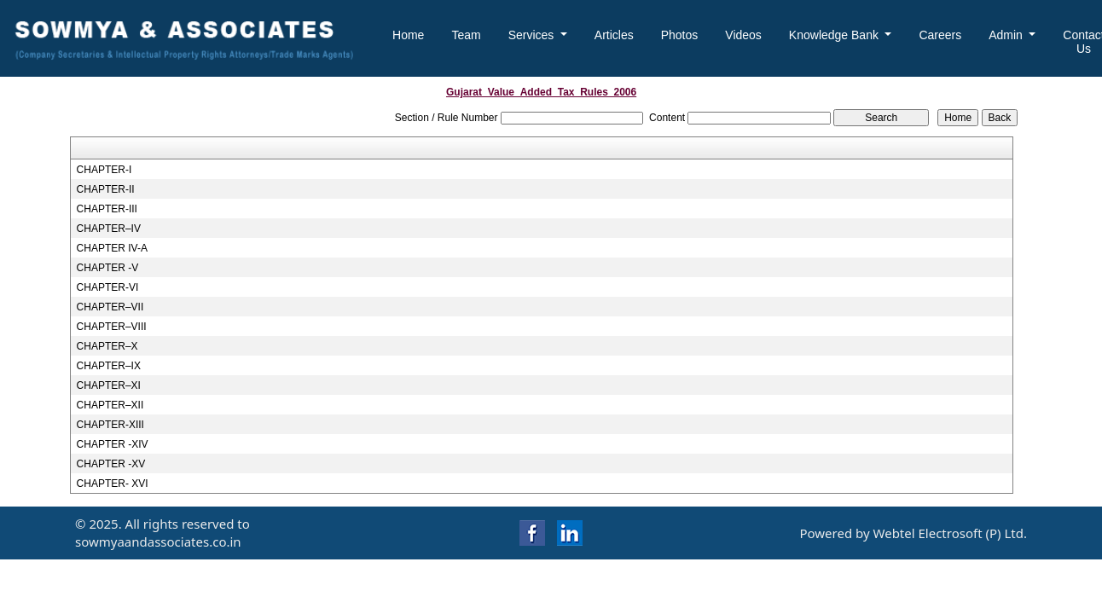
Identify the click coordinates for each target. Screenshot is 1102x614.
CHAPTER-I (104, 170)
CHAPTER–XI (109, 385)
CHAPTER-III (107, 209)
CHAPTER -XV (111, 464)
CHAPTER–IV (109, 229)
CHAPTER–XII (110, 405)
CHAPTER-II (106, 189)
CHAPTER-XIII (110, 425)
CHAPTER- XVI (112, 483)
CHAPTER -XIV (112, 444)
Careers (940, 35)
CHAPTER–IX (109, 366)
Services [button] (533, 35)
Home (408, 35)
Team (465, 35)
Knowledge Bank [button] (835, 35)
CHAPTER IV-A (112, 248)
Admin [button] (1007, 35)
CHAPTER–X (107, 346)
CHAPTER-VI (108, 287)
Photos (680, 35)
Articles (614, 35)
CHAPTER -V (108, 268)
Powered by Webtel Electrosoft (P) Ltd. (913, 533)
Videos (743, 35)
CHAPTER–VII (110, 307)
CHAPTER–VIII (112, 327)
